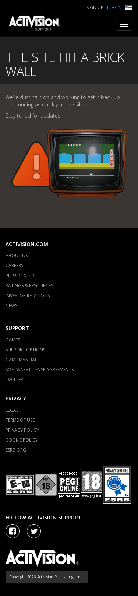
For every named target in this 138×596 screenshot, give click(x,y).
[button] (128, 7)
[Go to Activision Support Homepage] (38, 24)
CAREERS (14, 265)
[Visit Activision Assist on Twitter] (34, 531)
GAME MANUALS (22, 360)
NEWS (11, 305)
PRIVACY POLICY (22, 430)
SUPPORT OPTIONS (25, 350)
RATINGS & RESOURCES (29, 286)
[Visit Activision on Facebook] (13, 531)
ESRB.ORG (16, 450)
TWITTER (14, 379)
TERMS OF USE (20, 420)
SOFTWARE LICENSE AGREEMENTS (40, 370)
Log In (114, 7)
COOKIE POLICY (22, 440)
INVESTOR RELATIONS (28, 295)
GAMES (13, 340)
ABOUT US (17, 255)
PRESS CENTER (20, 276)
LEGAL (12, 410)
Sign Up (94, 7)
